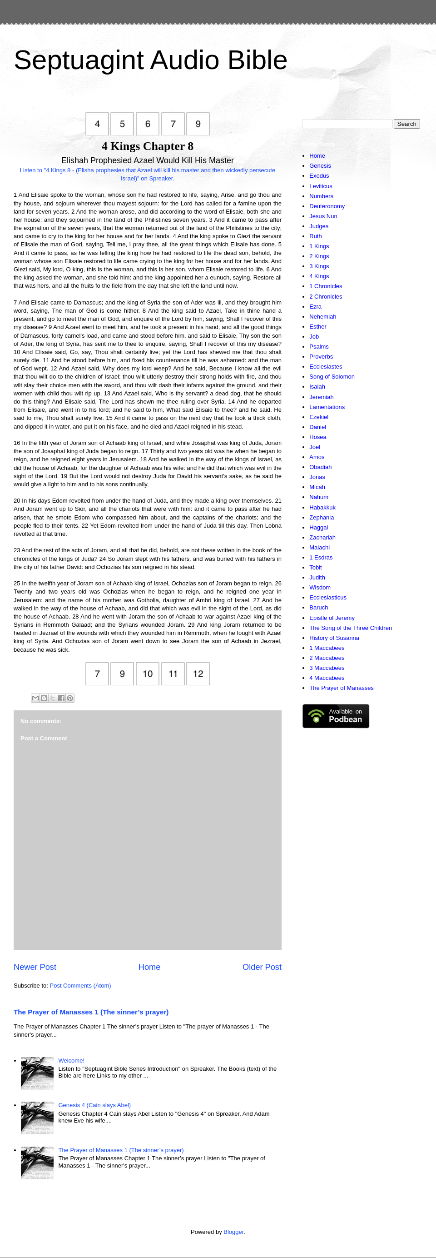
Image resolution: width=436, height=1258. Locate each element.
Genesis (320, 165)
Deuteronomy (327, 206)
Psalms (319, 346)
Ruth (315, 236)
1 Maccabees (326, 647)
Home (150, 967)
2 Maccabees (326, 657)
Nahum (318, 497)
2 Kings (319, 256)
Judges (318, 226)
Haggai (318, 527)
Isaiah (317, 386)
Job (314, 336)
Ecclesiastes (325, 366)
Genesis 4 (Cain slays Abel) (94, 1105)
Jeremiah (321, 397)
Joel (314, 447)
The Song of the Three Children (350, 627)
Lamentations (327, 407)
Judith (317, 577)
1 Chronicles (325, 286)
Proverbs (321, 356)
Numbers (321, 196)
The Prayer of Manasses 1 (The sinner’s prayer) (91, 1012)
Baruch (318, 607)
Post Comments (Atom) (80, 985)
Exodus (319, 175)
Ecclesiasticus (328, 597)
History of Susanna (334, 637)
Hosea (318, 437)
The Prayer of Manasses (341, 687)
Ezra (315, 306)
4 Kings (319, 276)
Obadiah (320, 467)
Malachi (319, 547)
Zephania (321, 517)
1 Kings (319, 246)
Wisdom (320, 587)
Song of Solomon (332, 376)
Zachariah (322, 537)
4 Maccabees (326, 677)
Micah (317, 487)
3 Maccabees (326, 667)
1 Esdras (320, 557)
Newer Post (35, 967)
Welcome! (71, 1060)
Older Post (262, 967)
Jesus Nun (323, 216)
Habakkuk (322, 507)
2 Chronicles (325, 296)
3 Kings (319, 266)
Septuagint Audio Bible (151, 60)
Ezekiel (318, 417)
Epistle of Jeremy (332, 617)
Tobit (315, 567)
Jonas (317, 477)
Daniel (317, 427)
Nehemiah (322, 316)
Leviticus (320, 186)
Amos (316, 457)
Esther (318, 326)
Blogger (233, 1231)
